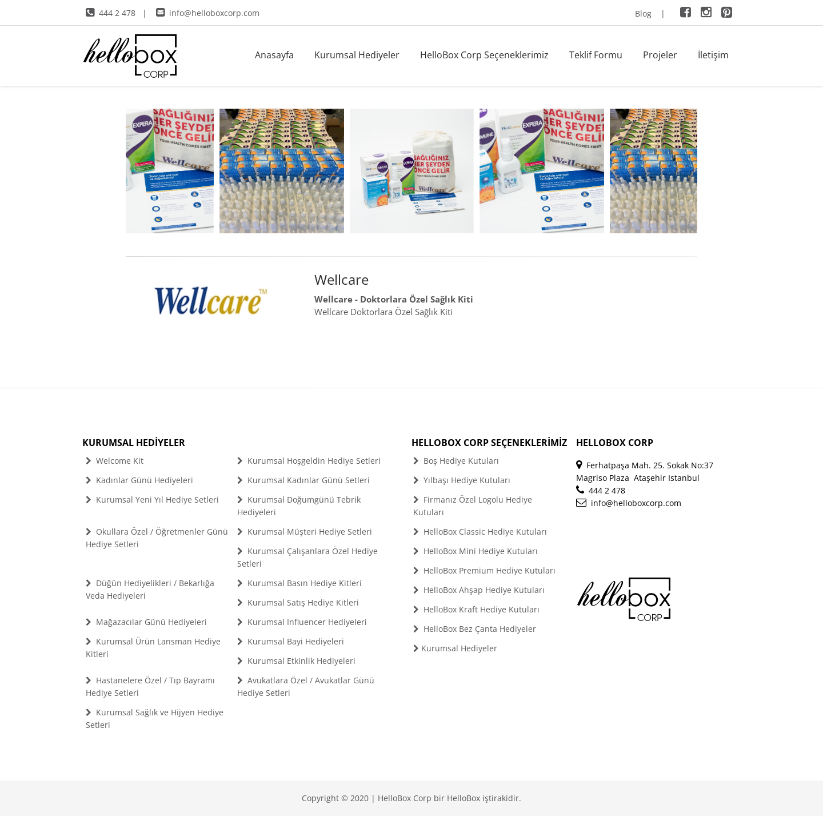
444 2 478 (110, 12)
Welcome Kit (114, 460)
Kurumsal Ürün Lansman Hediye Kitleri (153, 647)
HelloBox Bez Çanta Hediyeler (474, 628)
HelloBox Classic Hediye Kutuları (480, 531)
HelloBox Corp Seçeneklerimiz (484, 55)
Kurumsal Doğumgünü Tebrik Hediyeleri (299, 506)
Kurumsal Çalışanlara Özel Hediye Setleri (307, 557)
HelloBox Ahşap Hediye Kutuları (479, 589)
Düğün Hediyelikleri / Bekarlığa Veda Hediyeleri (150, 589)
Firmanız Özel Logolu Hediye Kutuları (472, 506)
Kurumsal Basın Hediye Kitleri (299, 583)
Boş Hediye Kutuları (456, 460)
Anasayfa (274, 55)
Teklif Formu (595, 55)
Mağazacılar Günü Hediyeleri (146, 621)
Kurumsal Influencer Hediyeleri (302, 621)
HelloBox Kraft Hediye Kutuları (476, 609)
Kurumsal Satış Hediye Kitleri (298, 602)
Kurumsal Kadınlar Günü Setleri (303, 480)
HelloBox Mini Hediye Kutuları (475, 551)
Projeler (660, 55)
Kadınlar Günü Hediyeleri (139, 480)
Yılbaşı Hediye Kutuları (461, 480)
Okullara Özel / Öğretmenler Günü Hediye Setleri (157, 538)
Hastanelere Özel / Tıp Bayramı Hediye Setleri (150, 686)
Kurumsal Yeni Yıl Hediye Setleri (152, 499)
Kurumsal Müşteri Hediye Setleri (304, 531)
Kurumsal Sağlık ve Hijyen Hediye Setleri (154, 718)
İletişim (713, 55)
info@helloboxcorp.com (207, 12)
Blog (643, 13)
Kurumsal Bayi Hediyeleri (290, 641)
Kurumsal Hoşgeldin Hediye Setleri (309, 460)
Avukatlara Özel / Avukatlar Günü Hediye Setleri (305, 686)
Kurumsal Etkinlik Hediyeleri (296, 660)
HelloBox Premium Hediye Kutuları (484, 570)
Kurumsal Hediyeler (356, 55)
